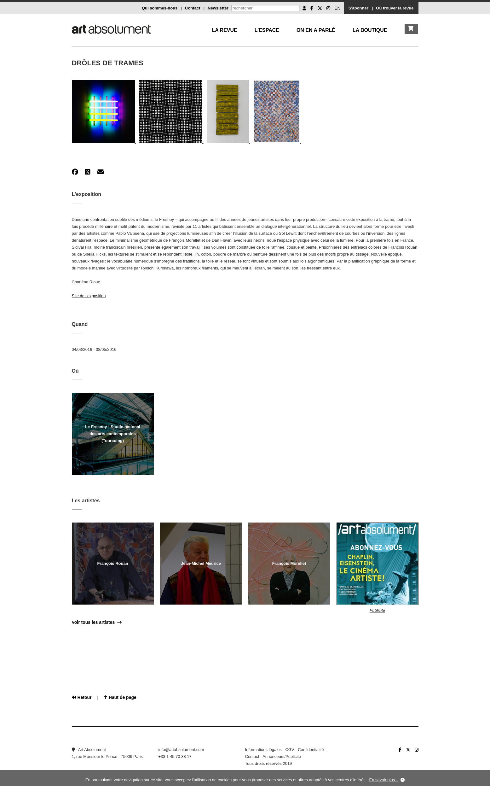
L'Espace (267, 30)
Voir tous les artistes (97, 622)
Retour (82, 697)
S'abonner (358, 8)
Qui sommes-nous (159, 8)
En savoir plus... (384, 779)
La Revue (224, 30)
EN (337, 8)
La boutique (370, 30)
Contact (192, 8)
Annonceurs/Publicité (281, 756)
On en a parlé (316, 30)
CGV (289, 749)
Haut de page (120, 697)
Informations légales (263, 749)
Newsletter (218, 8)
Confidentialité (311, 749)
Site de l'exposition (89, 295)
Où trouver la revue (394, 8)
